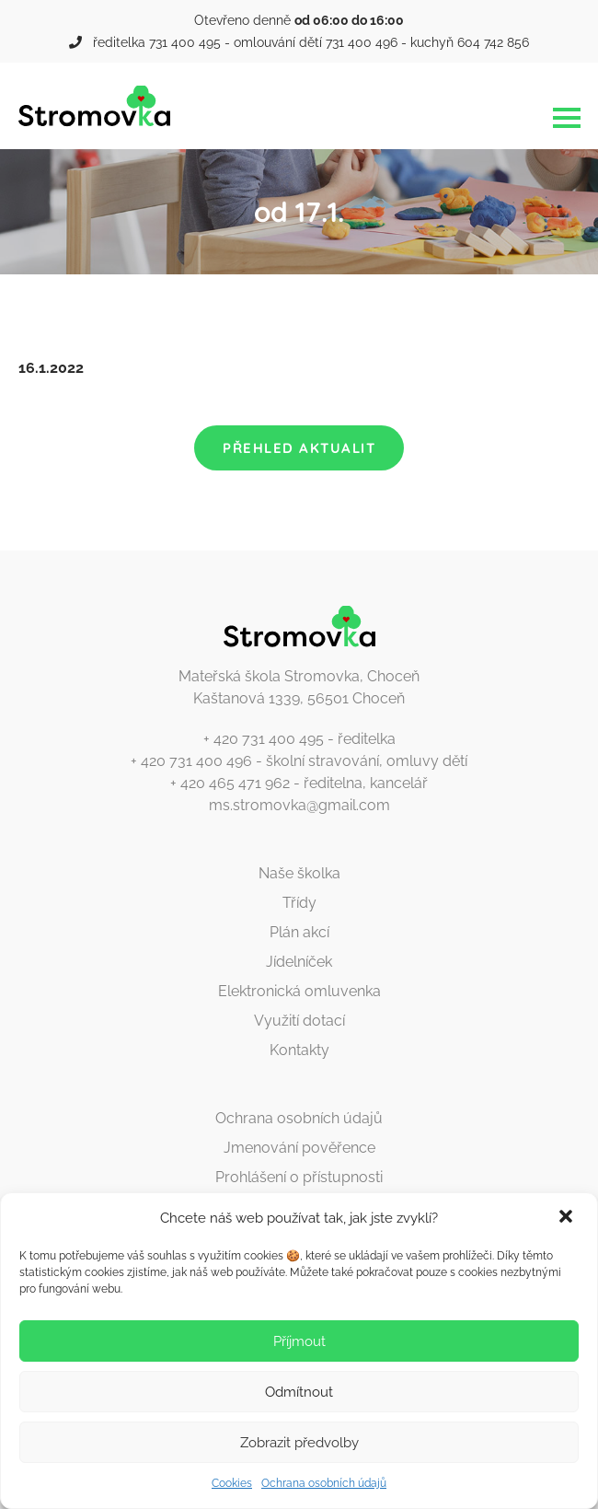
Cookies (232, 1483)
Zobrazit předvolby (299, 1442)
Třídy (299, 902)
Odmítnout (299, 1392)
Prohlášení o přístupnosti (299, 1177)
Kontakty (299, 1050)
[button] (568, 1218)
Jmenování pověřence (299, 1147)
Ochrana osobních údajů (323, 1483)
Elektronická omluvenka (299, 991)
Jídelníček (299, 961)
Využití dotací (299, 1020)
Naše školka (299, 873)
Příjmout (299, 1341)
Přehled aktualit (299, 448)
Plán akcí (299, 932)
